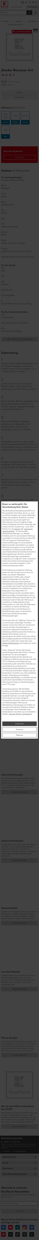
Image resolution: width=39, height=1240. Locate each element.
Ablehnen (19, 735)
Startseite (4, 21)
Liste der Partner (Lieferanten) (20, 714)
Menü (36, 2)
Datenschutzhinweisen (10, 643)
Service (5, 1163)
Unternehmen (7, 1168)
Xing (17, 1227)
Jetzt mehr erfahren (19, 1126)
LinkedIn (31, 1227)
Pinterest (3, 1234)
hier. (6, 645)
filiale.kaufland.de (9, 1157)
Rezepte (18, 21)
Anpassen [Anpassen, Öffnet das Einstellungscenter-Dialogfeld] (19, 729)
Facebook (3, 1227)
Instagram (24, 1227)
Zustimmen (19, 724)
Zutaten (20, 92)
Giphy (24, 1234)
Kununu (10, 1234)
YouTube (10, 1227)
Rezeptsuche (33, 21)
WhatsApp (31, 1234)
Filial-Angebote (32, 7)
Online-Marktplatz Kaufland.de (14, 1174)
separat (17, 529)
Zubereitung (19, 97)
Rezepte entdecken (19, 792)
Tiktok (17, 1234)
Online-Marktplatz (16, 7)
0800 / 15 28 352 (12, 1142)
